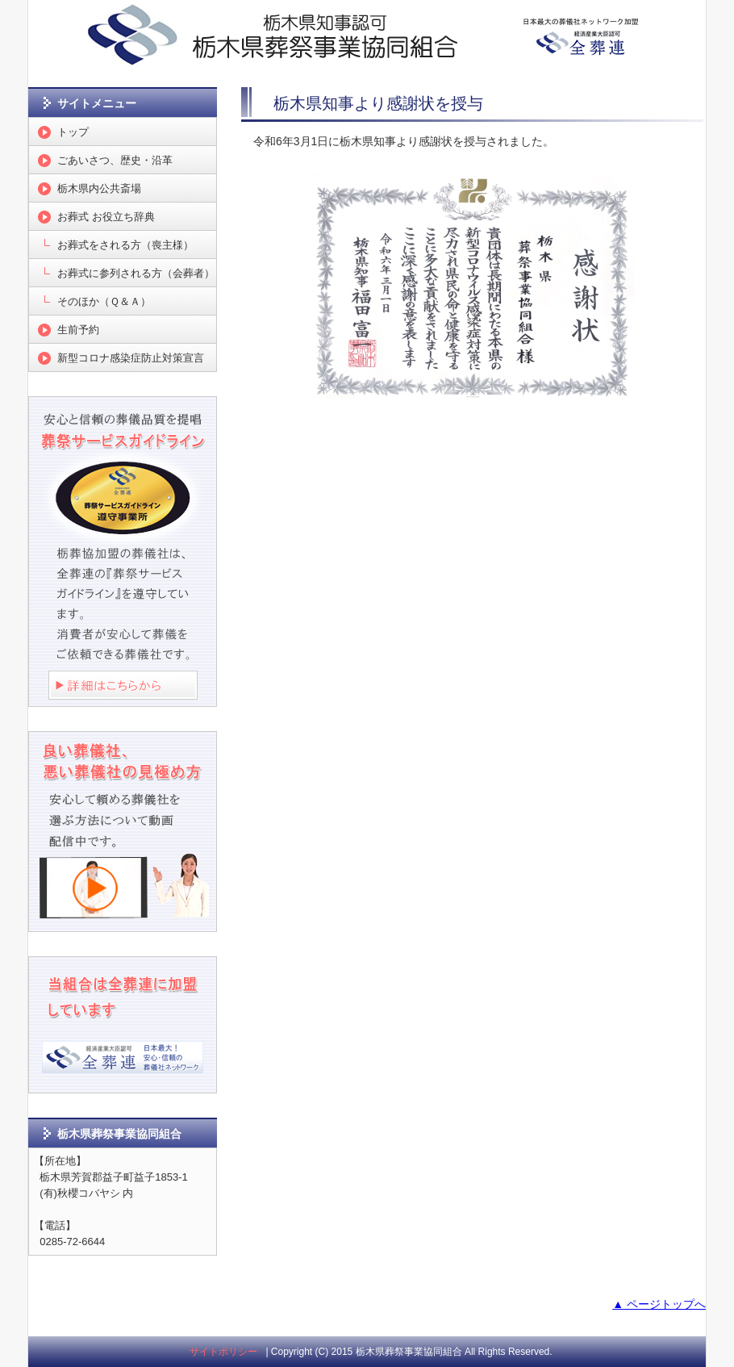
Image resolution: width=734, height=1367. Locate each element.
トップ (73, 132)
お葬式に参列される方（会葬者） (136, 273)
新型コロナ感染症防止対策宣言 (130, 358)
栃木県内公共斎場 (99, 188)
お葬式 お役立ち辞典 (106, 217)
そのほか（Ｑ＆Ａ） (104, 301)
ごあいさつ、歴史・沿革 (115, 160)
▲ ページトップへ (659, 1304)
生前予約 (78, 330)
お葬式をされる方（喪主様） (125, 245)
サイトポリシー (223, 1351)
